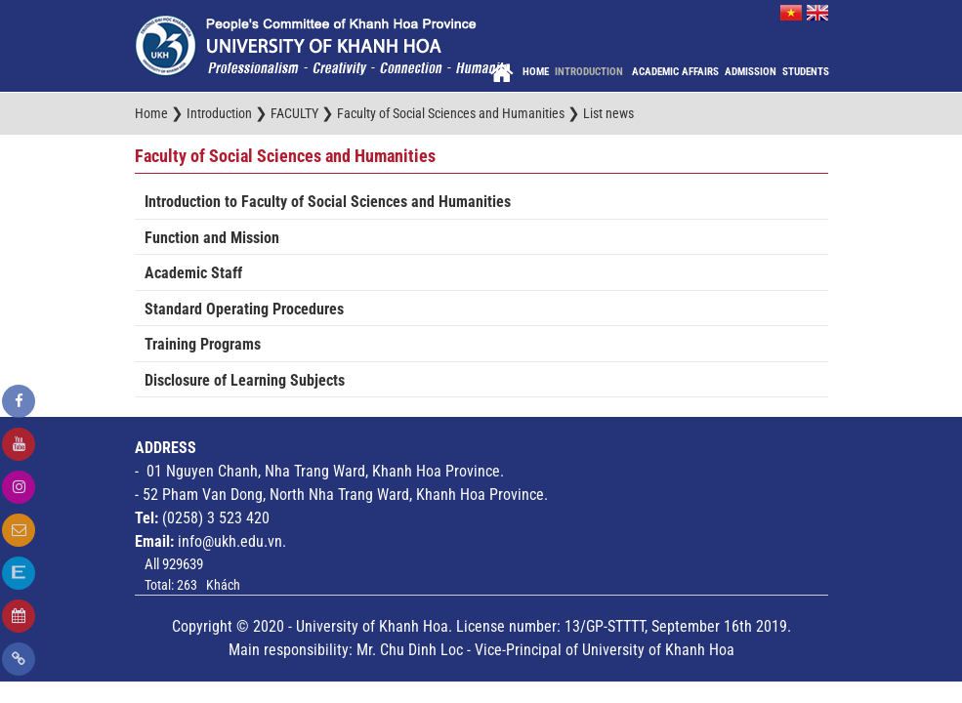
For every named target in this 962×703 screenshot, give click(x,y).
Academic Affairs (675, 71)
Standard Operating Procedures (244, 309)
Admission (750, 71)
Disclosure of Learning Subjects (245, 380)
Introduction (590, 71)
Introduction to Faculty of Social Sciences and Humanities (328, 201)
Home (536, 71)
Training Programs (203, 344)
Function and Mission (212, 237)
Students (805, 71)
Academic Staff (193, 273)
